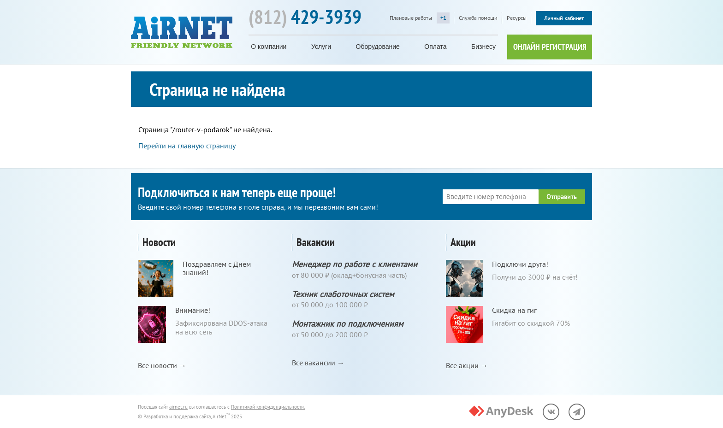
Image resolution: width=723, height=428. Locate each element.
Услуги (321, 46)
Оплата (435, 46)
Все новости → (162, 365)
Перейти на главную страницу (187, 145)
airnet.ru (178, 407)
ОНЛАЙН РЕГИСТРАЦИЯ (550, 46)
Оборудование (378, 46)
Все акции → (467, 365)
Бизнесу (483, 46)
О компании (268, 46)
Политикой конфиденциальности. (268, 407)
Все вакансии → (318, 362)
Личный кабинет (564, 18)
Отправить (561, 197)
